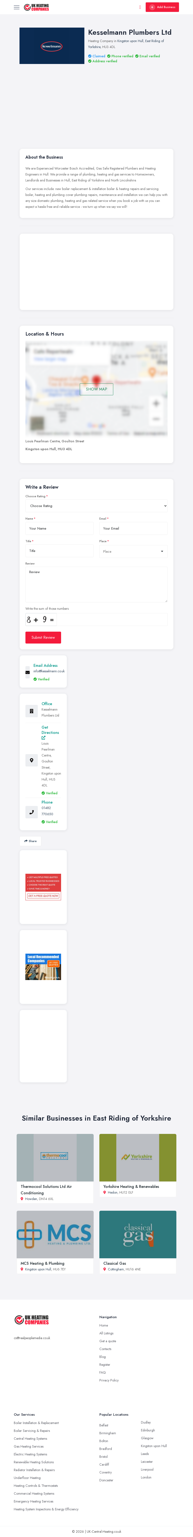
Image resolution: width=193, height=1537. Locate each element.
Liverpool (147, 1469)
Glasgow (147, 1438)
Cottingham (116, 1269)
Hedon (112, 1192)
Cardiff (104, 1464)
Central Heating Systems (30, 1438)
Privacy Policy (109, 1380)
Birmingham (107, 1433)
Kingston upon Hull (130, 41)
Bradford (105, 1448)
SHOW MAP (96, 389)
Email (102, 519)
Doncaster (106, 1480)
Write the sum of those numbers (47, 608)
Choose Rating (35, 496)
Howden (31, 1198)
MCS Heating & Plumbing (42, 1263)
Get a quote (107, 1341)
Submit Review (43, 637)
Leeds (145, 1453)
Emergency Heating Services (33, 1501)
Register (104, 1364)
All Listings (106, 1333)
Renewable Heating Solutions (34, 1462)
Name (29, 519)
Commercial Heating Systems (34, 1493)
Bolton (103, 1441)
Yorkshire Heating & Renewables (131, 1186)
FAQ (102, 1372)
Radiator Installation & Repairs (34, 1470)
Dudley (146, 1422)
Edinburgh (148, 1430)
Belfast (103, 1425)
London (146, 1477)
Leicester (147, 1461)
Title (28, 541)
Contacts (105, 1349)
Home (103, 1325)
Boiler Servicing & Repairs (32, 1430)
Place (102, 541)
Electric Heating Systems (30, 1454)
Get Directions (50, 732)
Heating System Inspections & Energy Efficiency (46, 1509)
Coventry (105, 1472)
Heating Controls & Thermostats (36, 1485)
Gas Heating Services (28, 1446)
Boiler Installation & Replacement (36, 1422)
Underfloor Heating (27, 1477)
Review (30, 563)
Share (30, 841)
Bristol (103, 1456)
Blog (102, 1356)
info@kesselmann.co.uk (49, 671)
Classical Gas (114, 1263)
